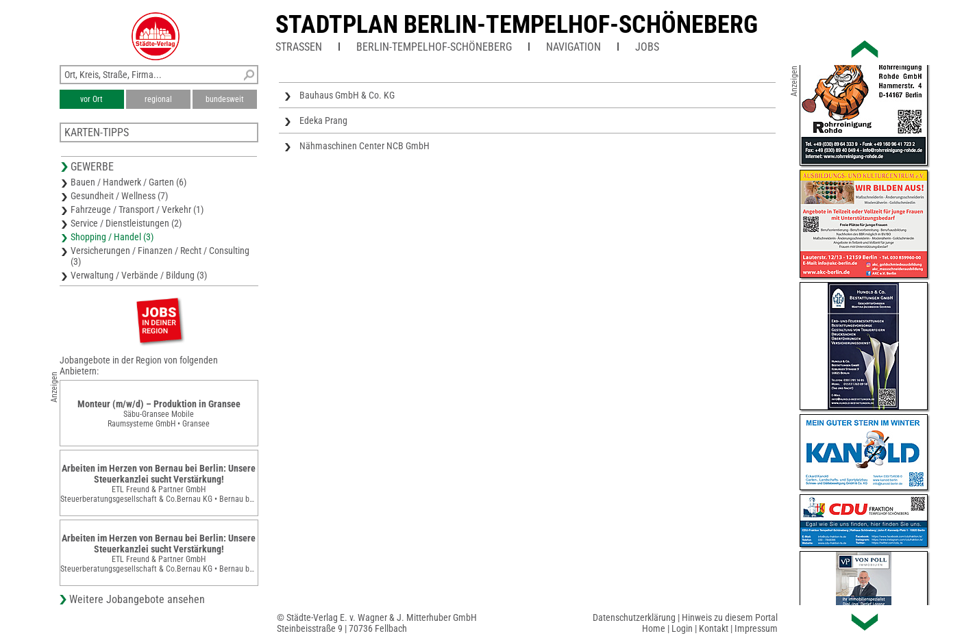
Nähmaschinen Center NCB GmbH (364, 145)
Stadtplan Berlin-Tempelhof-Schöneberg (516, 24)
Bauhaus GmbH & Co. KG (347, 95)
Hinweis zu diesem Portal (730, 617)
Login (682, 628)
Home (653, 628)
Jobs (647, 46)
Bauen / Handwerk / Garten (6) (128, 182)
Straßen (298, 46)
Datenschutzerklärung (634, 617)
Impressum (756, 628)
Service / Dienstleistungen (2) (126, 223)
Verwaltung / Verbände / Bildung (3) (139, 275)
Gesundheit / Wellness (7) (119, 195)
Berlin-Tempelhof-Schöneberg (434, 46)
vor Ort (91, 99)
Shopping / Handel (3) (112, 236)
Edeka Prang (323, 120)
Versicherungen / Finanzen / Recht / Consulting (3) (160, 256)
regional (158, 99)
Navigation (573, 46)
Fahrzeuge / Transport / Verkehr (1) (137, 209)
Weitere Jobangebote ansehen (137, 599)
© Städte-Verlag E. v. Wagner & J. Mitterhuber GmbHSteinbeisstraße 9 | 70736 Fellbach (377, 623)
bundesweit (225, 99)
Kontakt (713, 628)
